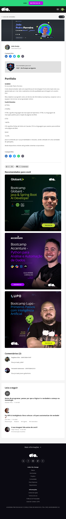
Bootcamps (33, 473)
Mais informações (33, 447)
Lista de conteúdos (8, 17)
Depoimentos (33, 485)
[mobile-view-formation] (33, 67)
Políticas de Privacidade (33, 498)
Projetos (33, 476)
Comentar (24, 167)
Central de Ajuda (33, 493)
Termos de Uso (33, 496)
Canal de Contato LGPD (33, 501)
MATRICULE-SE (36, 3)
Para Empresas (33, 482)
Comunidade (33, 479)
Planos (33, 470)
